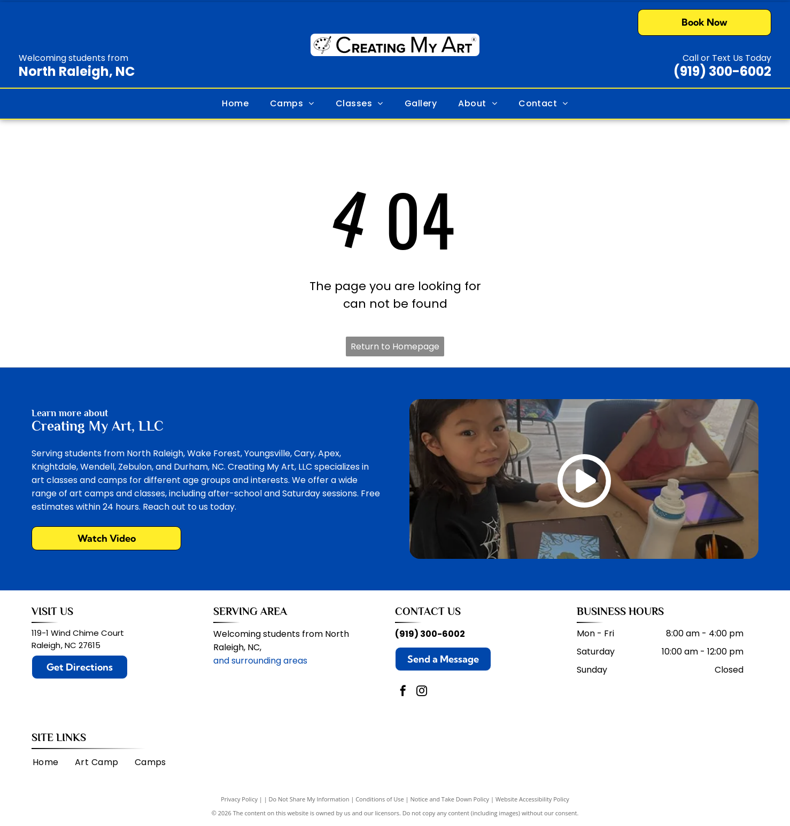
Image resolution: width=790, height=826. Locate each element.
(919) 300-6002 (722, 71)
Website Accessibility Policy (532, 799)
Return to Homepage (395, 346)
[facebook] (403, 692)
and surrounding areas (260, 660)
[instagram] (422, 692)
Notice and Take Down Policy (450, 799)
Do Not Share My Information (309, 799)
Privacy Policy (239, 799)
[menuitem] (235, 104)
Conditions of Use (379, 799)
